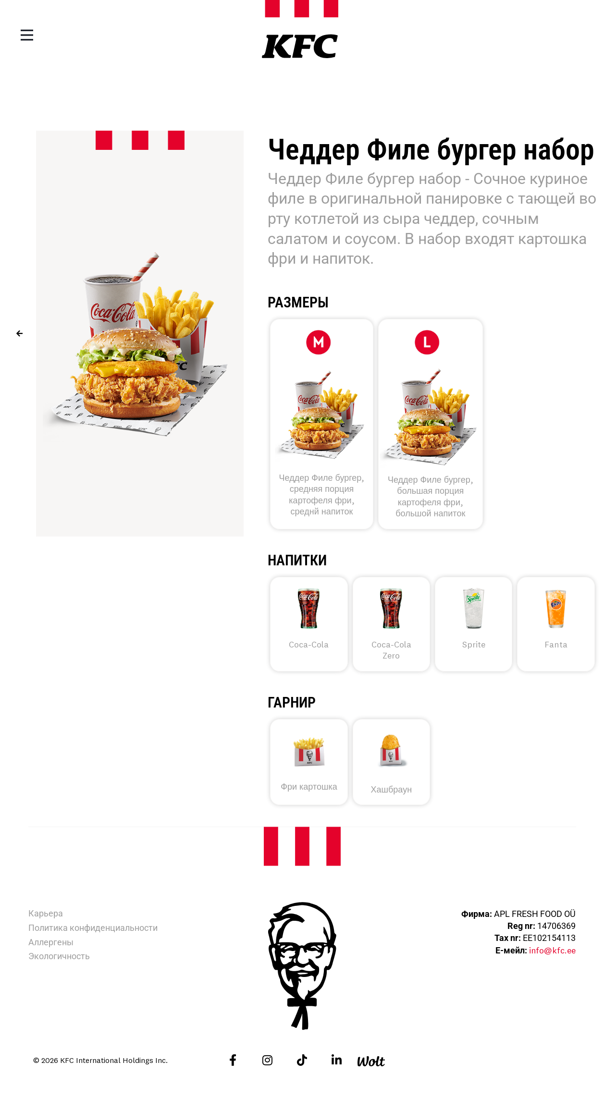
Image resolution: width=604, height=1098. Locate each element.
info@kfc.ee (552, 950)
